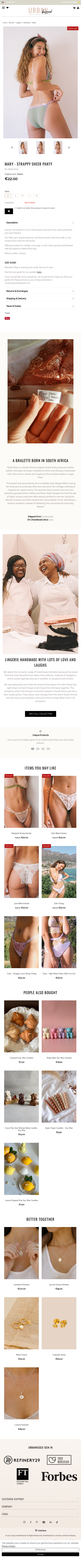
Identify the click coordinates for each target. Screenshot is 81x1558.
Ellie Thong (59, 903)
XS (8, 196)
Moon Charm (21, 1355)
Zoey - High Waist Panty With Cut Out (59, 974)
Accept (41, 1554)
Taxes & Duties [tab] (40, 306)
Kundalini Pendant (21, 1285)
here (39, 272)
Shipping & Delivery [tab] (40, 298)
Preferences (40, 1550)
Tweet (7, 313)
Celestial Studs (59, 1355)
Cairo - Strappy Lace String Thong (21, 974)
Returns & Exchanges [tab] (40, 291)
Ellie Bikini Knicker (59, 833)
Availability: (9, 203)
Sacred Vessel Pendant (59, 1285)
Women (11, 23)
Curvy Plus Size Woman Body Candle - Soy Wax (21, 1129)
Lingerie (18, 23)
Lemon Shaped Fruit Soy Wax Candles (21, 1200)
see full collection (40, 714)
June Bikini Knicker (21, 903)
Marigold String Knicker (22, 833)
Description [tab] (41, 222)
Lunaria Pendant (22, 1425)
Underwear (26, 23)
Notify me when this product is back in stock (34, 208)
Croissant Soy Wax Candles (21, 1058)
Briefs (34, 23)
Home (5, 23)
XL (37, 196)
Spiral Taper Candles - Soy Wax (59, 1128)
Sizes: (7, 191)
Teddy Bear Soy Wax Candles (59, 1058)
